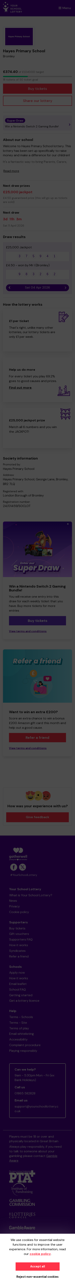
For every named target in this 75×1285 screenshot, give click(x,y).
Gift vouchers (19, 934)
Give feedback (37, 817)
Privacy (14, 906)
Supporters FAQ (21, 939)
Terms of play (19, 1028)
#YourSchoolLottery (23, 875)
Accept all (37, 1266)
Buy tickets (37, 88)
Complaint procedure (25, 1045)
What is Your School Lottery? (30, 895)
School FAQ (17, 989)
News (13, 901)
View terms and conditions (28, 631)
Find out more (20, 387)
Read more (11, 171)
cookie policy (40, 1254)
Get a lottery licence (24, 1000)
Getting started (20, 995)
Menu (65, 8)
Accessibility (18, 1039)
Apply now (17, 972)
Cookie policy (19, 912)
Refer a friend (37, 737)
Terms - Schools (21, 1017)
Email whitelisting (21, 1034)
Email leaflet (18, 984)
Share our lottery (37, 100)
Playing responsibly (23, 1051)
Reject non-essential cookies (37, 1277)
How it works (18, 945)
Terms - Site (18, 1022)
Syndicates (17, 951)
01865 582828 (25, 1093)
